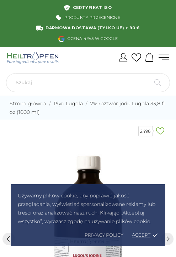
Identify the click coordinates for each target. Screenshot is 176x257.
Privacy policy (104, 235)
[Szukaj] (88, 82)
